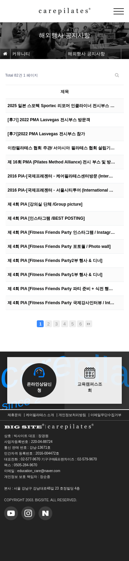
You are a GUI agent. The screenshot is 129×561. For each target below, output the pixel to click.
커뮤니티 (21, 53)
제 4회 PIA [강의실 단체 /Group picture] (45, 204)
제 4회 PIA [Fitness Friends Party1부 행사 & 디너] (55, 274)
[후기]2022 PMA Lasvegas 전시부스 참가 (46, 133)
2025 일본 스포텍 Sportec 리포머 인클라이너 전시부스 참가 (61, 105)
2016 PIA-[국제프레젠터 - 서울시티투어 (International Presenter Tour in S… (61, 190)
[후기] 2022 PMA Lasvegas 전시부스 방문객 (49, 119)
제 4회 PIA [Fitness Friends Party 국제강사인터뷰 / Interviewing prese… (61, 302)
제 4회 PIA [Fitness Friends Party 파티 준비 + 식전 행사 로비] (61, 288)
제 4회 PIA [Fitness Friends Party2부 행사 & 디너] (55, 260)
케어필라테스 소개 (40, 415)
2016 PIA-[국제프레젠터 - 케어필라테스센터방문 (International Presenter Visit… (61, 176)
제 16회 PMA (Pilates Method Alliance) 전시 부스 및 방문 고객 (61, 162)
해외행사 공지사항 (86, 53)
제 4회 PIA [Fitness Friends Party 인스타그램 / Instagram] (61, 232)
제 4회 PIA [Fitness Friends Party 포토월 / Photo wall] (59, 246)
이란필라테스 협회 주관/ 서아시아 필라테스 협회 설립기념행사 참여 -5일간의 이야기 (61, 148)
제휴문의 (14, 415)
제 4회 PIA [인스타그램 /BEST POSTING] (46, 218)
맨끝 (88, 323)
